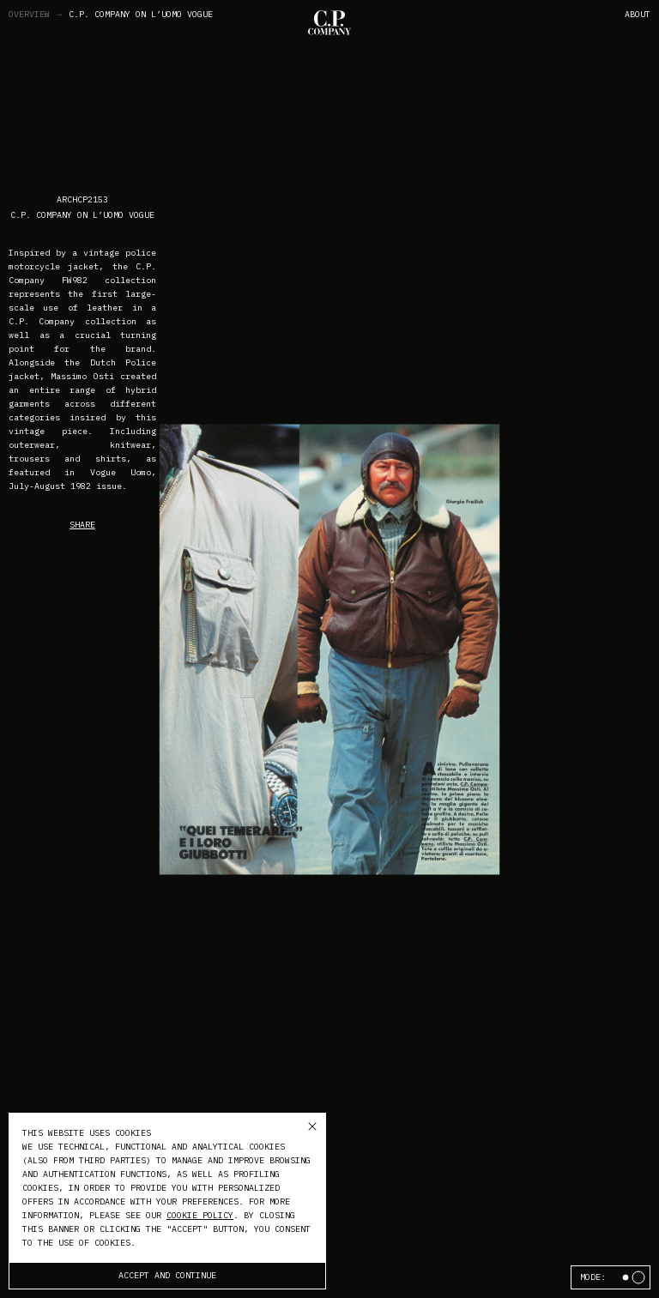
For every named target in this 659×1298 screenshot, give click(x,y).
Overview (36, 15)
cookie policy (199, 1215)
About (637, 14)
